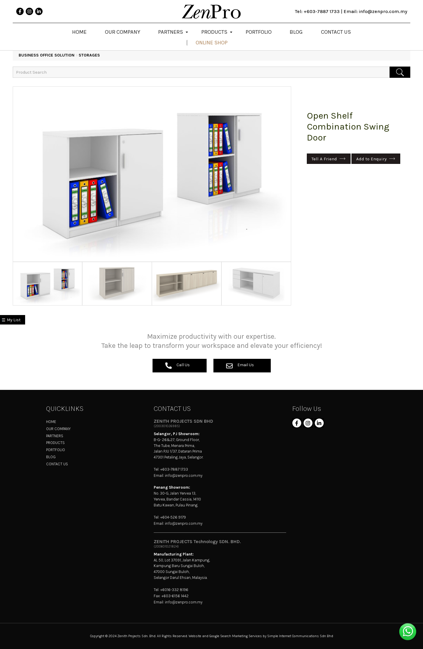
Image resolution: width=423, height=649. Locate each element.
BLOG (51, 457)
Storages (89, 55)
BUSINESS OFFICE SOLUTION (46, 55)
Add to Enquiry (371, 159)
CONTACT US (57, 464)
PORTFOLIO (55, 450)
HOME (51, 421)
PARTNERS (54, 436)
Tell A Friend (324, 159)
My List (14, 319)
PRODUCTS (55, 442)
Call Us (177, 365)
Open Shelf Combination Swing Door (348, 126)
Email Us (240, 365)
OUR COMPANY (58, 429)
